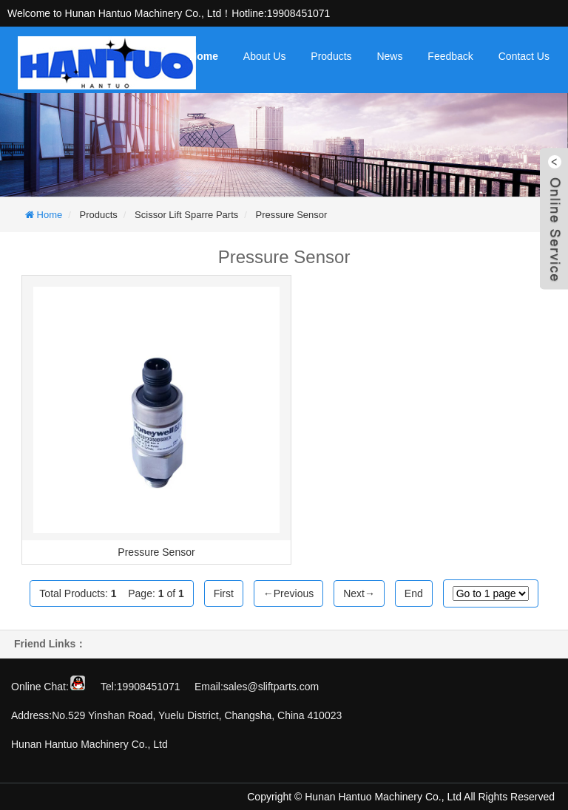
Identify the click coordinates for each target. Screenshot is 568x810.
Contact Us (524, 56)
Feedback (450, 56)
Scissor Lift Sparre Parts (186, 214)
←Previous (288, 593)
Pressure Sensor (292, 214)
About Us (264, 56)
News (389, 56)
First (224, 593)
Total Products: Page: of (111, 593)
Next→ (359, 593)
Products (331, 56)
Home (203, 56)
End (414, 593)
